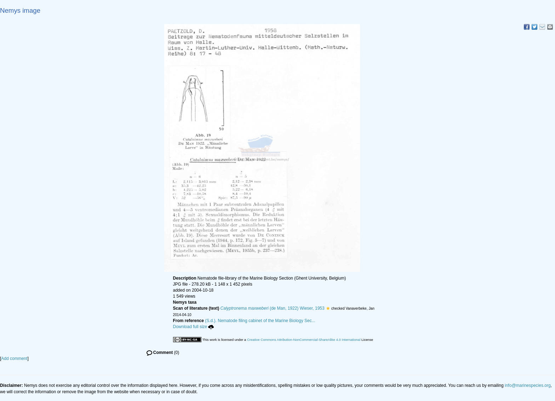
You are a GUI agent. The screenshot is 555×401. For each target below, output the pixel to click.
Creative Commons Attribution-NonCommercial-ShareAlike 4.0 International (303, 340)
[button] (328, 308)
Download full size (193, 326)
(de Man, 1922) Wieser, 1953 (273, 308)
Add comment (14, 358)
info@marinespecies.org (528, 385)
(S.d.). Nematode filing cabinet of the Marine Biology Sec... (260, 320)
